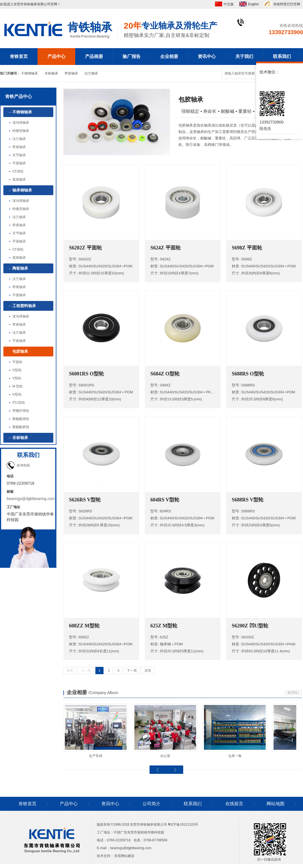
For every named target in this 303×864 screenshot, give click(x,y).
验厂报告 (132, 56)
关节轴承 (19, 155)
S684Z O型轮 (165, 374)
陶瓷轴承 (20, 268)
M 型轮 (17, 386)
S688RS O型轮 (248, 374)
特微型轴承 (20, 131)
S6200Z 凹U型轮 (250, 626)
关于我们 (244, 56)
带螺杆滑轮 (20, 411)
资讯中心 (207, 56)
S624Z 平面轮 (165, 248)
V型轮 (16, 378)
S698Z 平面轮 (247, 248)
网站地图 (275, 803)
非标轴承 (51, 73)
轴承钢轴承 (22, 190)
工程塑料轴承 (24, 305)
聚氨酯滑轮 (20, 419)
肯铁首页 (19, 56)
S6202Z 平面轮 (85, 248)
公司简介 (151, 803)
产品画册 (94, 56)
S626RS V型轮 (85, 500)
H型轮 (17, 394)
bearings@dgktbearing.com (31, 498)
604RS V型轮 (164, 500)
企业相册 (169, 56)
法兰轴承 (91, 73)
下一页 (132, 670)
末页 (147, 670)
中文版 (229, 4)
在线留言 (234, 803)
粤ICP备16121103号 (182, 824)
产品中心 (56, 56)
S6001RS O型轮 (86, 374)
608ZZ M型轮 (84, 626)
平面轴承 (19, 163)
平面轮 (17, 362)
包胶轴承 (20, 351)
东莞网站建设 (124, 856)
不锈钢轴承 (29, 73)
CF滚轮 (18, 171)
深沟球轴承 (20, 123)
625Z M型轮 (164, 626)
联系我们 (282, 56)
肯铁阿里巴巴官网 (286, 4)
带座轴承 (71, 73)
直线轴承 (19, 179)
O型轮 (17, 370)
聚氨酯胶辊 (20, 427)
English (253, 4)
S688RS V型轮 (247, 500)
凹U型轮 (18, 403)
